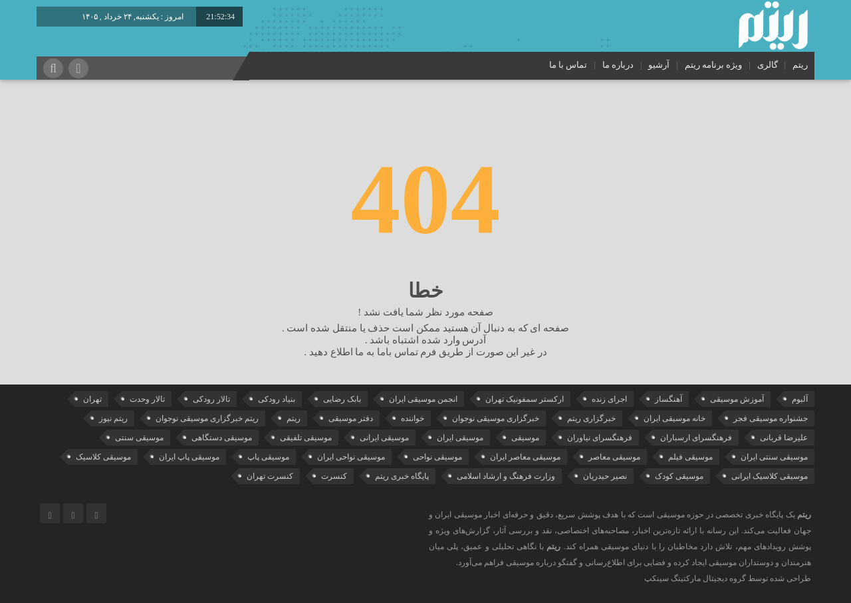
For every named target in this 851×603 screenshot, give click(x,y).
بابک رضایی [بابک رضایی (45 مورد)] (342, 399)
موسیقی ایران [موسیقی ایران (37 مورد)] (460, 437)
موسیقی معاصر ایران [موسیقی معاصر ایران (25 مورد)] (525, 457)
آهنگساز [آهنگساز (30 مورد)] (668, 399)
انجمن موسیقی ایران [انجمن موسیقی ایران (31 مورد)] (423, 399)
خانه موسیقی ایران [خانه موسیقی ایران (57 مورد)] (674, 418)
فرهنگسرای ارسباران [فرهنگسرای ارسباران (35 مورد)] (696, 437)
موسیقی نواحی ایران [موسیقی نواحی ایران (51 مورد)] (351, 457)
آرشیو (658, 65)
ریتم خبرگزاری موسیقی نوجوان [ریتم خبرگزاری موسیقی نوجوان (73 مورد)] (207, 418)
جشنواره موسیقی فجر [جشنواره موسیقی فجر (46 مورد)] (770, 418)
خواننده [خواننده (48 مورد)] (412, 418)
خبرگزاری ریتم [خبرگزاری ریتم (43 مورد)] (591, 418)
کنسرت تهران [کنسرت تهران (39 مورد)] (270, 476)
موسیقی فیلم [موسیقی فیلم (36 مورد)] (690, 457)
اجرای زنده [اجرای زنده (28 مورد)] (609, 399)
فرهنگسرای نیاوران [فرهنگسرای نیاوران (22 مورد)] (599, 437)
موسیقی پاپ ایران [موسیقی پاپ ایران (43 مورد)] (189, 457)
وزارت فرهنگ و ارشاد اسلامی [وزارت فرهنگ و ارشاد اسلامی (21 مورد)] (506, 476)
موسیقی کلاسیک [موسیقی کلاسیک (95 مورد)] (103, 457)
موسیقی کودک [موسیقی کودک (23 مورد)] (679, 476)
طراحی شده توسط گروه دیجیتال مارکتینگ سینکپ (727, 578)
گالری (767, 65)
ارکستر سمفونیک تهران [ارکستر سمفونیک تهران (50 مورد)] (524, 399)
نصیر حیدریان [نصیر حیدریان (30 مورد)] (605, 476)
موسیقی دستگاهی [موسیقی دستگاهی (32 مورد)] (221, 437)
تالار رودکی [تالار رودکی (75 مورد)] (211, 399)
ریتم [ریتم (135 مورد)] (294, 418)
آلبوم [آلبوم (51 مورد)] (800, 399)
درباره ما (618, 65)
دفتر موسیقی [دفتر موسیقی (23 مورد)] (350, 418)
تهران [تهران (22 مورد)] (92, 399)
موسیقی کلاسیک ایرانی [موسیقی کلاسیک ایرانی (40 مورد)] (769, 476)
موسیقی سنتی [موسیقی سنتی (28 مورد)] (139, 437)
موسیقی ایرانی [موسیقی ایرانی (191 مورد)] (384, 437)
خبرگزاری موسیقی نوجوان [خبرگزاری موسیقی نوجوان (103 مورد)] (495, 418)
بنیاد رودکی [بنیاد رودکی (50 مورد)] (276, 399)
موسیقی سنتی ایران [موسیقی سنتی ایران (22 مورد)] (774, 457)
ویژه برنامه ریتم (714, 65)
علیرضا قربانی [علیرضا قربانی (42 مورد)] (784, 437)
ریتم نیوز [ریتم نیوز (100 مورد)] (113, 418)
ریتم (800, 65)
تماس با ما (568, 65)
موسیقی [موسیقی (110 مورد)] (525, 437)
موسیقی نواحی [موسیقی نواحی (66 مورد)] (437, 457)
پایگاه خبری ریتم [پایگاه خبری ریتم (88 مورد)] (402, 476)
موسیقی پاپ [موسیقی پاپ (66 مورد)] (268, 457)
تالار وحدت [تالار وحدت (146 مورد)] (147, 399)
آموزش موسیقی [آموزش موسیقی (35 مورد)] (737, 399)
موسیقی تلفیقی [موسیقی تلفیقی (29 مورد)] (306, 437)
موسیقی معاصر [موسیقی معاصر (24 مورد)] (614, 457)
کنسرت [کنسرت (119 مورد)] (334, 476)
